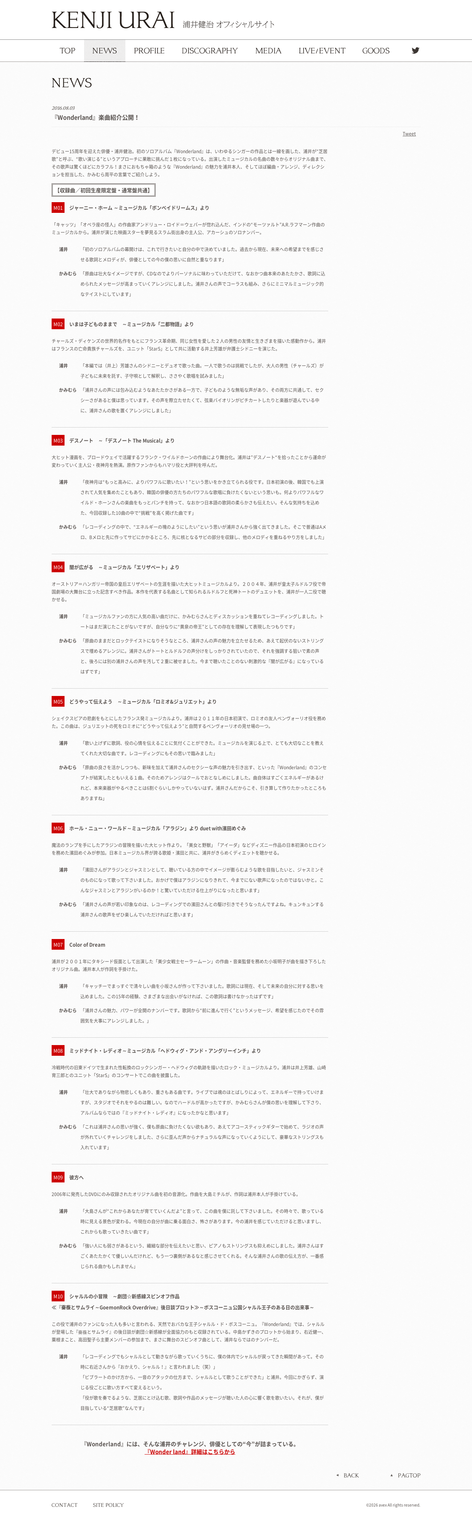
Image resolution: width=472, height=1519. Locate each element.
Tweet (409, 133)
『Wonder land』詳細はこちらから (190, 1452)
